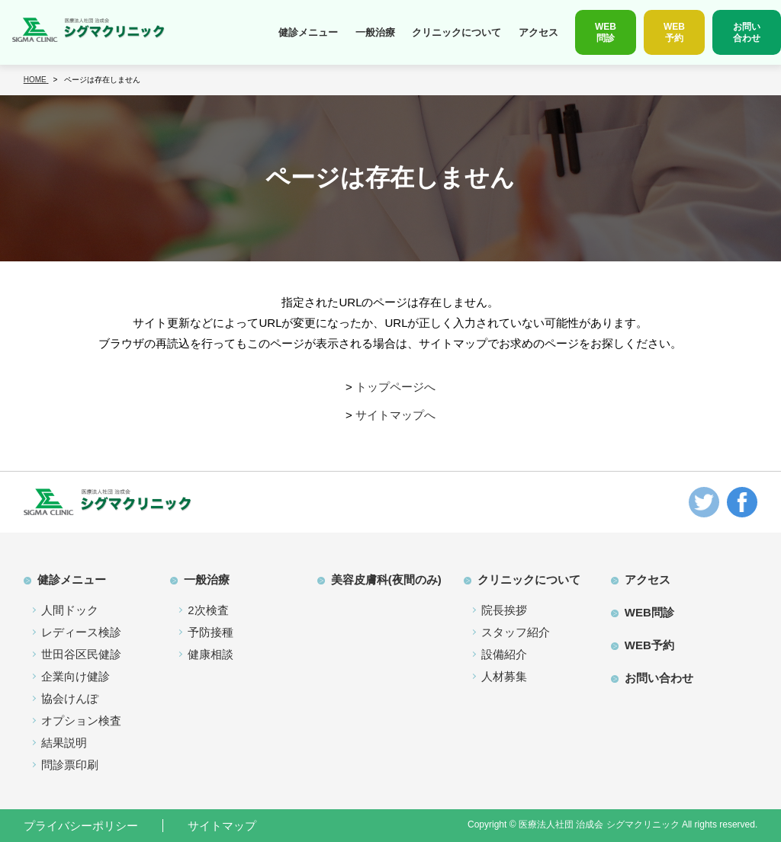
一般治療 (375, 32)
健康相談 (210, 654)
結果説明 (64, 742)
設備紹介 (504, 654)
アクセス (538, 32)
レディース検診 (81, 632)
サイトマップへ (395, 414)
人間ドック (69, 609)
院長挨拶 (504, 609)
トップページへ (395, 386)
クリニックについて (456, 32)
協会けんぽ (69, 698)
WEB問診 (649, 612)
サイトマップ (222, 825)
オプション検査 (81, 720)
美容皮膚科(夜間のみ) (386, 579)
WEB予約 (649, 645)
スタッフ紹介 (515, 632)
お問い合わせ (659, 677)
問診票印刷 (69, 764)
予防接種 (210, 632)
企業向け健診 (75, 676)
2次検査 (208, 609)
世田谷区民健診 (81, 654)
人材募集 (504, 676)
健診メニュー (308, 32)
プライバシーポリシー (81, 825)
